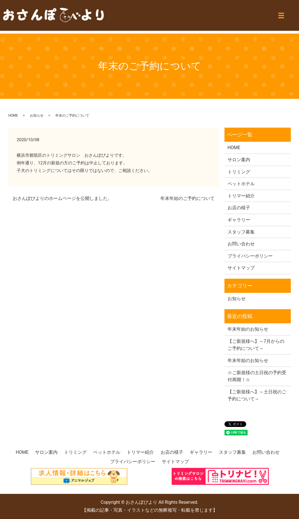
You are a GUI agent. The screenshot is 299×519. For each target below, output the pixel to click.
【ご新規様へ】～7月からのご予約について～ (256, 345)
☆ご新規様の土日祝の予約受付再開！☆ (257, 376)
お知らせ (36, 115)
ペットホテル (241, 183)
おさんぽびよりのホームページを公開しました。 (62, 198)
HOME (13, 115)
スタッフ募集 (241, 232)
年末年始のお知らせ (248, 329)
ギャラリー (239, 220)
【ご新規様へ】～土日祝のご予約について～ (257, 395)
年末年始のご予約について (187, 198)
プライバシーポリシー (250, 256)
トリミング (239, 172)
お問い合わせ (241, 244)
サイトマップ (241, 268)
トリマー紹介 (241, 196)
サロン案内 (239, 159)
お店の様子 (239, 207)
